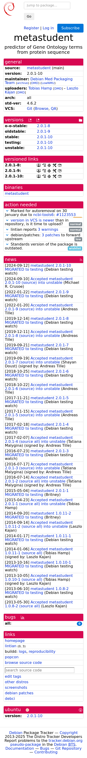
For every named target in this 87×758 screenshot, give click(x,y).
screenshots (16, 687)
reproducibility (42, 651)
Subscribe (70, 28)
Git (29, 108)
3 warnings (48, 229)
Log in (48, 28)
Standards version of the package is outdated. (43, 246)
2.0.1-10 (44, 137)
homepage (15, 640)
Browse (41, 108)
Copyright (69, 733)
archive (22, 83)
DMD (34, 83)
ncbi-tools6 (43, 215)
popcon (12, 657)
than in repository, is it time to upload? (43, 222)
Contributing (46, 752)
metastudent (39, 68)
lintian (10, 646)
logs (22, 651)
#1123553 (66, 215)
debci (10, 698)
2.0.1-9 (43, 131)
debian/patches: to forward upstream (43, 237)
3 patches (51, 235)
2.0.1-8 (43, 126)
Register (31, 28)
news (10, 259)
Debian (16, 733)
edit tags (13, 676)
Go (29, 16)
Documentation (19, 748)
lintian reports (43, 230)
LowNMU (48, 83)
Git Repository (68, 748)
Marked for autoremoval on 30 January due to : (43, 213)
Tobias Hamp (40, 88)
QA (53, 108)
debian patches (19, 693)
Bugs (44, 748)
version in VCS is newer (32, 220)
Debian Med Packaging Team (39, 81)
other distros (16, 682)
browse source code (23, 662)
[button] (7, 211)
